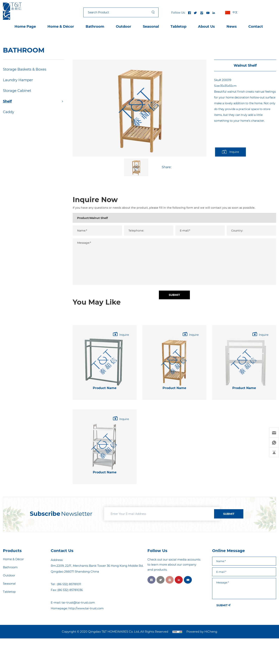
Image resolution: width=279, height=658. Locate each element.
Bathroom (95, 26)
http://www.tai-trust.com (86, 608)
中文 (235, 12)
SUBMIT (228, 514)
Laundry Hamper (18, 80)
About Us (206, 26)
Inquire (234, 152)
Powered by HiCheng (201, 631)
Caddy (8, 112)
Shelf (7, 101)
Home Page (25, 26)
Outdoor (123, 26)
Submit (174, 326)
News (231, 26)
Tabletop (178, 26)
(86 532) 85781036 (70, 590)
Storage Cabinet (17, 91)
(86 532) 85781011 (69, 584)
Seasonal (151, 26)
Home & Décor (60, 26)
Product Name (104, 410)
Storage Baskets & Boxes (24, 69)
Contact (255, 26)
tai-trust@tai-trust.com (78, 602)
